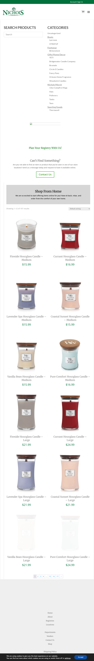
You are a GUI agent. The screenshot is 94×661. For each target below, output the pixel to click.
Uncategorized (53, 33)
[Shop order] (79, 208)
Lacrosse (53, 40)
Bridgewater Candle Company (62, 61)
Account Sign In (76, 2)
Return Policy (50, 634)
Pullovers (53, 95)
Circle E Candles (56, 69)
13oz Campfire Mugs (58, 88)
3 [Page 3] (40, 555)
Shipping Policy (50, 630)
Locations (50, 603)
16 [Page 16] (54, 555)
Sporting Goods (54, 107)
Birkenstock (54, 51)
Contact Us (45, 174)
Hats (51, 91)
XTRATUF (53, 44)
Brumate (53, 65)
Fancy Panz (54, 73)
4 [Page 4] (43, 555)
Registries (50, 599)
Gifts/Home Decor (56, 54)
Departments (50, 611)
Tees (51, 103)
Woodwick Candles (57, 81)
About (50, 596)
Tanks (51, 99)
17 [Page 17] (58, 555)
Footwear (52, 47)
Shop (50, 623)
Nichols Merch (54, 84)
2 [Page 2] (37, 555)
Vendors (50, 615)
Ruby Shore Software (57, 657)
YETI (51, 57)
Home (50, 592)
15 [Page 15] (50, 555)
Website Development (37, 657)
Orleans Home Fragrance (60, 77)
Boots (50, 37)
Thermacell (54, 110)
